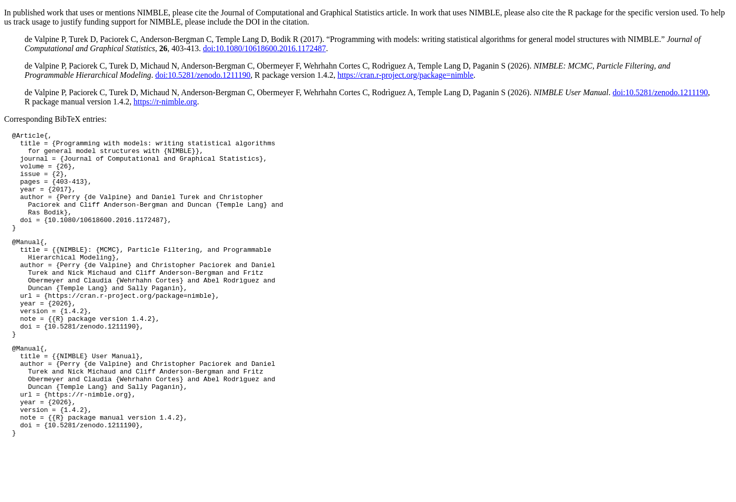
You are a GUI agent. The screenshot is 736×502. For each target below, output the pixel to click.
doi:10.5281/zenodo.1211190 (202, 75)
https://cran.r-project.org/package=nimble (405, 75)
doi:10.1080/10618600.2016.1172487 (264, 48)
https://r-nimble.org (165, 101)
